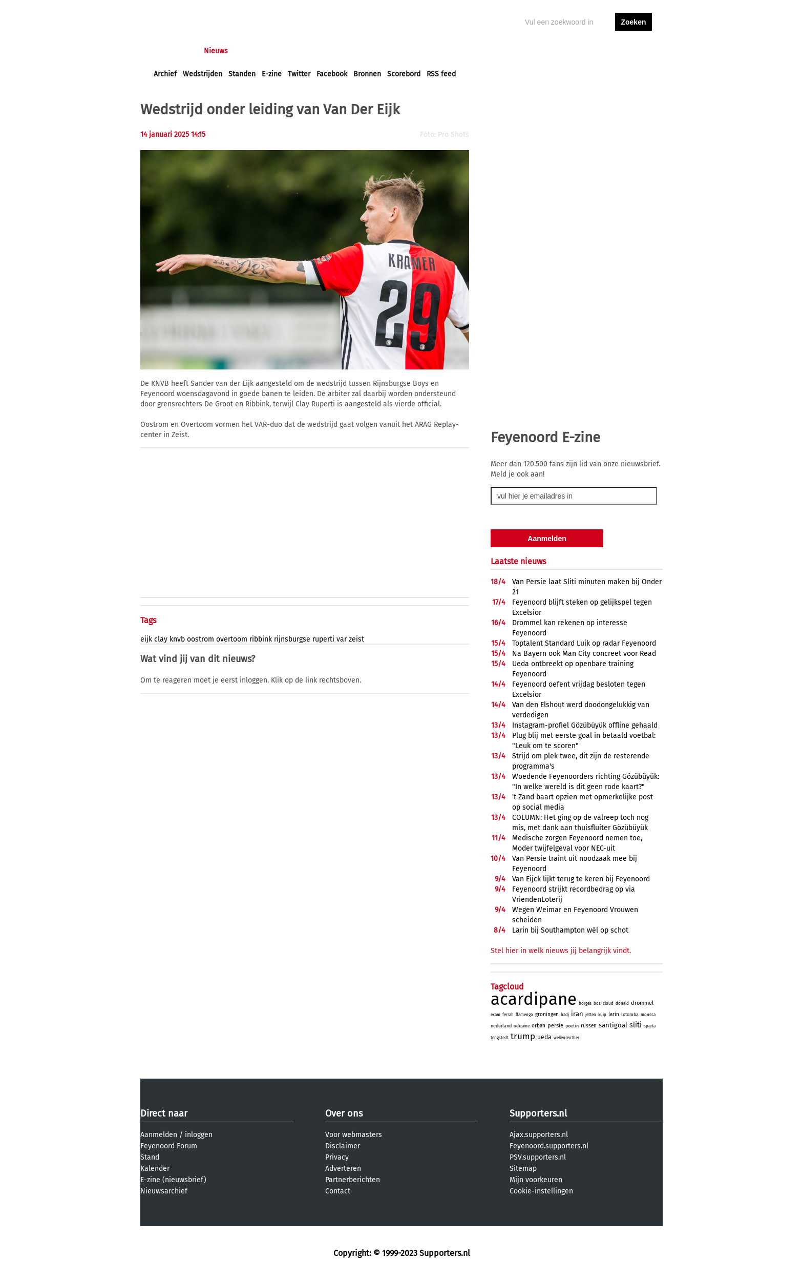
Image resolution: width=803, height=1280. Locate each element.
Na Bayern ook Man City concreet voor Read (584, 653)
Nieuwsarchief (163, 1191)
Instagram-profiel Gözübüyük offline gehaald (585, 725)
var (341, 639)
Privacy (337, 1157)
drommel (642, 1003)
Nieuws (216, 51)
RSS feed (441, 74)
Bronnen (367, 74)
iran (577, 1014)
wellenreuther (566, 1038)
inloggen (594, 51)
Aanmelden (158, 1134)
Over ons (344, 1113)
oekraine (522, 1026)
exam (495, 1015)
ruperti (323, 639)
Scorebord (403, 74)
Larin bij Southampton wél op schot (570, 930)
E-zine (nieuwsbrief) (173, 1179)
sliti (635, 1025)
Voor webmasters (353, 1134)
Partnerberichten (352, 1179)
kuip (602, 1015)
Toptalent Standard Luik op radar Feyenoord (584, 643)
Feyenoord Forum (168, 1146)
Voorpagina (172, 51)
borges (585, 1003)
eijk (146, 639)
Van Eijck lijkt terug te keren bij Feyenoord (581, 879)
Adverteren (343, 1168)
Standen (242, 74)
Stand (149, 1157)
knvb (177, 639)
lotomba (630, 1014)
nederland (501, 1025)
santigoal (613, 1025)
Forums (253, 51)
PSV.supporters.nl (538, 1157)
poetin (572, 1025)
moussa (648, 1015)
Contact (337, 1191)
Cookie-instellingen (541, 1191)
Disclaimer (342, 1146)
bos (597, 1003)
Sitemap (523, 1168)
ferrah (508, 1015)
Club (333, 51)
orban (538, 1026)
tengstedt (500, 1038)
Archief (165, 74)
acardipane (534, 999)
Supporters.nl (538, 1113)
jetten (590, 1015)
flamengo (524, 1015)
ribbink (260, 639)
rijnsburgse (292, 639)
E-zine (272, 74)
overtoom (231, 639)
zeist (356, 639)
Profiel (364, 51)
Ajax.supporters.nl (539, 1134)
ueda (544, 1037)
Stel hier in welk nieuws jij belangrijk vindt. (561, 950)
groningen (547, 1014)
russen (589, 1026)
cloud (608, 1003)
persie (555, 1025)
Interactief (296, 51)
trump (523, 1036)
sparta (650, 1026)
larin (613, 1014)
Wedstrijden (202, 74)
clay (160, 639)
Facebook (331, 74)
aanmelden (633, 51)
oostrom (200, 639)
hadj (565, 1015)
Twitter (299, 74)
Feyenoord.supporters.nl (549, 1146)
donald (622, 1003)
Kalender (155, 1168)
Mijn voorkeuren (536, 1179)
